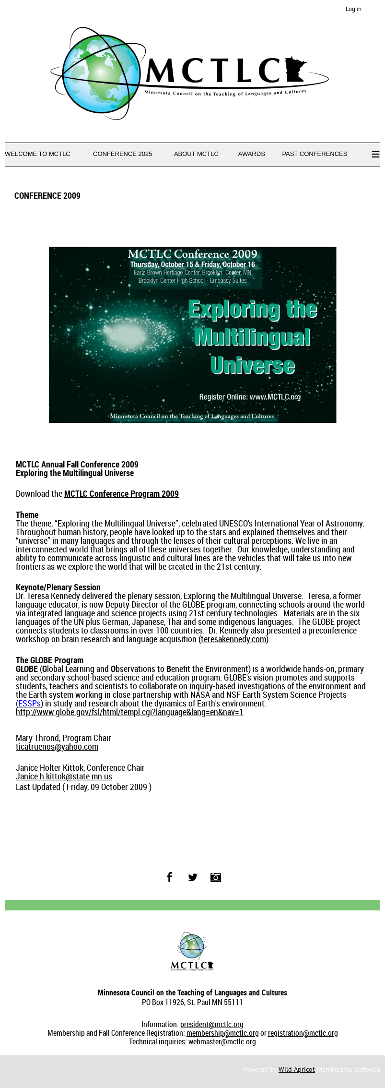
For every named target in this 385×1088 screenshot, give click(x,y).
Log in (354, 9)
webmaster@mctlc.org (222, 1041)
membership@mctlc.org (223, 1033)
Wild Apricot (297, 1069)
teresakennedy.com (233, 639)
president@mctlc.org (212, 1024)
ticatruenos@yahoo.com (57, 746)
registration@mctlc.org (303, 1033)
